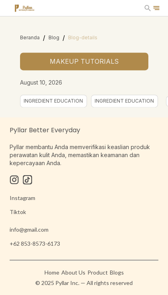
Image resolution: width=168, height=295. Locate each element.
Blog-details (82, 37)
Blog (54, 37)
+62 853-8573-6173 (35, 243)
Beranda (30, 37)
